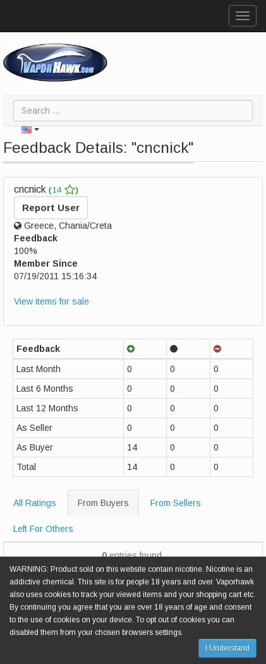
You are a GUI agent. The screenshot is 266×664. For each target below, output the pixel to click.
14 (63, 190)
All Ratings (34, 503)
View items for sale (51, 301)
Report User (51, 207)
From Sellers (175, 503)
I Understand (227, 648)
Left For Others (43, 529)
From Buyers (103, 503)
